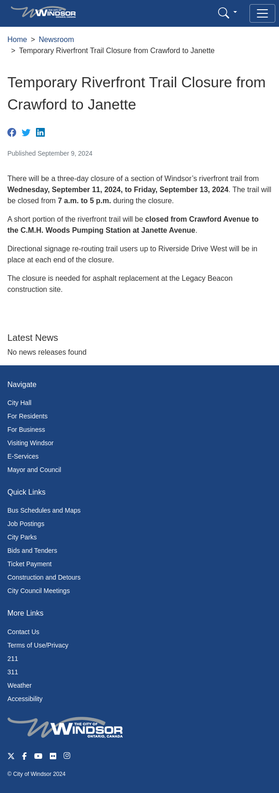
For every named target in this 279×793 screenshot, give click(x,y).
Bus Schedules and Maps (44, 510)
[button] (227, 12)
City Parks (22, 537)
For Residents (27, 416)
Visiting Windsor (30, 443)
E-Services (23, 456)
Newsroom (56, 39)
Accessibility (24, 698)
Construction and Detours (44, 577)
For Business (26, 429)
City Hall (19, 402)
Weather (19, 685)
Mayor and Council (34, 469)
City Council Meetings (38, 590)
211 (12, 658)
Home (17, 39)
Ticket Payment (29, 564)
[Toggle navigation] (262, 13)
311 (12, 672)
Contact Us (23, 632)
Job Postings (25, 523)
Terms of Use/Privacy (37, 645)
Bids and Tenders (32, 550)
